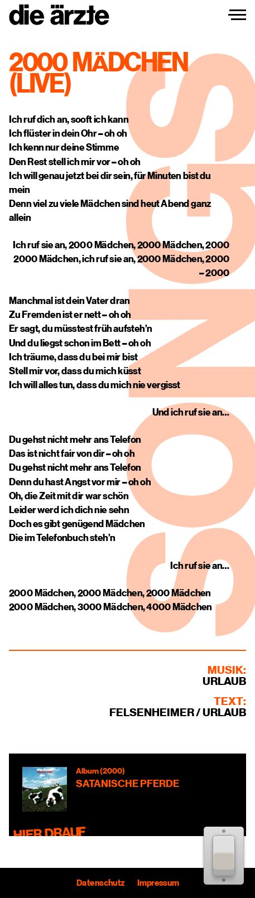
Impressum (158, 882)
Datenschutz (100, 882)
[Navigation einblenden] (237, 15)
